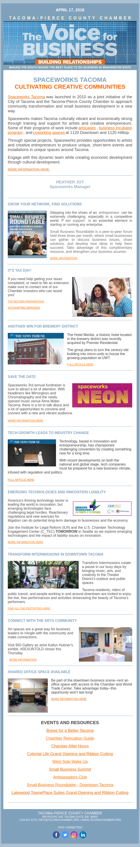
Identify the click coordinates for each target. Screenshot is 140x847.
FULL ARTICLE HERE (80, 364)
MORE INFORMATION (63, 258)
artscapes (87, 128)
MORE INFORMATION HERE (25, 420)
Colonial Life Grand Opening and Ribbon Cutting (70, 754)
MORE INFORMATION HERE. (29, 169)
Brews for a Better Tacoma (70, 730)
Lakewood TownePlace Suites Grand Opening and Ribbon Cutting (70, 792)
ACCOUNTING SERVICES (24, 307)
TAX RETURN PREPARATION (26, 301)
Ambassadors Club (70, 777)
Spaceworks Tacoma (26, 97)
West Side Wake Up (70, 761)
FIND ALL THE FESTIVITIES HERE (29, 608)
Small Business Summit (70, 769)
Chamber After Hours (70, 746)
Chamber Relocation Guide (70, 738)
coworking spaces (49, 132)
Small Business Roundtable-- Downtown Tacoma (70, 785)
